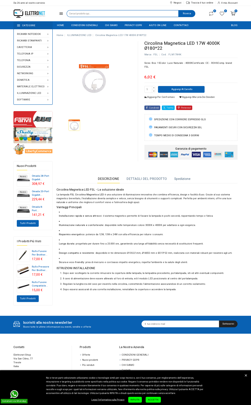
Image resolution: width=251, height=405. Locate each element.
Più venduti (88, 365)
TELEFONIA (33, 60)
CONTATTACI (181, 25)
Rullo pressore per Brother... (40, 268)
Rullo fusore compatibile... (40, 283)
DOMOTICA (33, 80)
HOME (60, 25)
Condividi (154, 108)
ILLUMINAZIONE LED (33, 93)
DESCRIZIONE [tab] (108, 179)
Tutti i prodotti (28, 223)
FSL (155, 54)
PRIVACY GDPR (133, 25)
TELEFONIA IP (33, 54)
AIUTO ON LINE (157, 25)
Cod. (163, 54)
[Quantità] (148, 89)
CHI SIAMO (111, 25)
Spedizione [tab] (182, 179)
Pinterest (186, 108)
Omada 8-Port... (37, 208)
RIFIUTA (134, 399)
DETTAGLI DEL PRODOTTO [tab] (146, 179)
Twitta (169, 108)
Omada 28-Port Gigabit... (40, 177)
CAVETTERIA (33, 47)
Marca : (148, 54)
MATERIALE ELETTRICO (33, 86)
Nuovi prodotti (90, 360)
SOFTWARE (33, 100)
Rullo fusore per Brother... (40, 252)
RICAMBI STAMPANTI (33, 41)
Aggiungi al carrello (181, 89)
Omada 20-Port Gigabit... (40, 193)
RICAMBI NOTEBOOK (33, 34)
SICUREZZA (33, 67)
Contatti (18, 347)
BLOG (234, 25)
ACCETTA (153, 399)
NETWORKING (33, 73)
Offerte (86, 355)
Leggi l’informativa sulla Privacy (107, 399)
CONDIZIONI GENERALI (84, 25)
